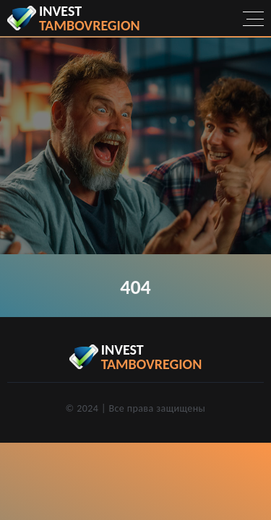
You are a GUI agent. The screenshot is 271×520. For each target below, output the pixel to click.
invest (89, 18)
